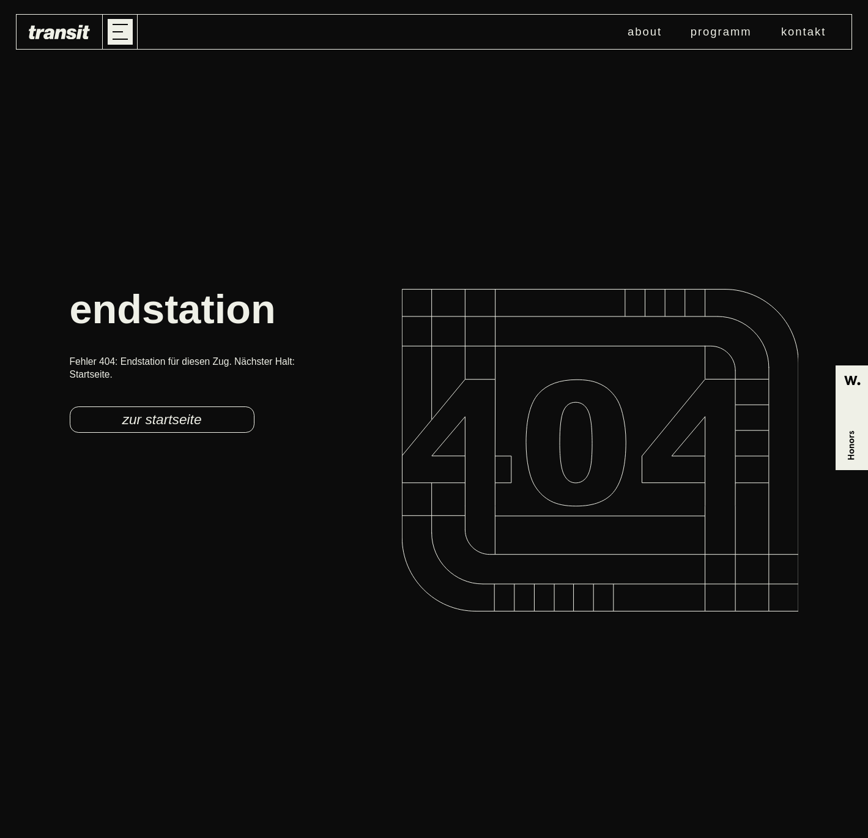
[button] (120, 32)
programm (721, 31)
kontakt (803, 31)
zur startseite (162, 419)
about (645, 31)
